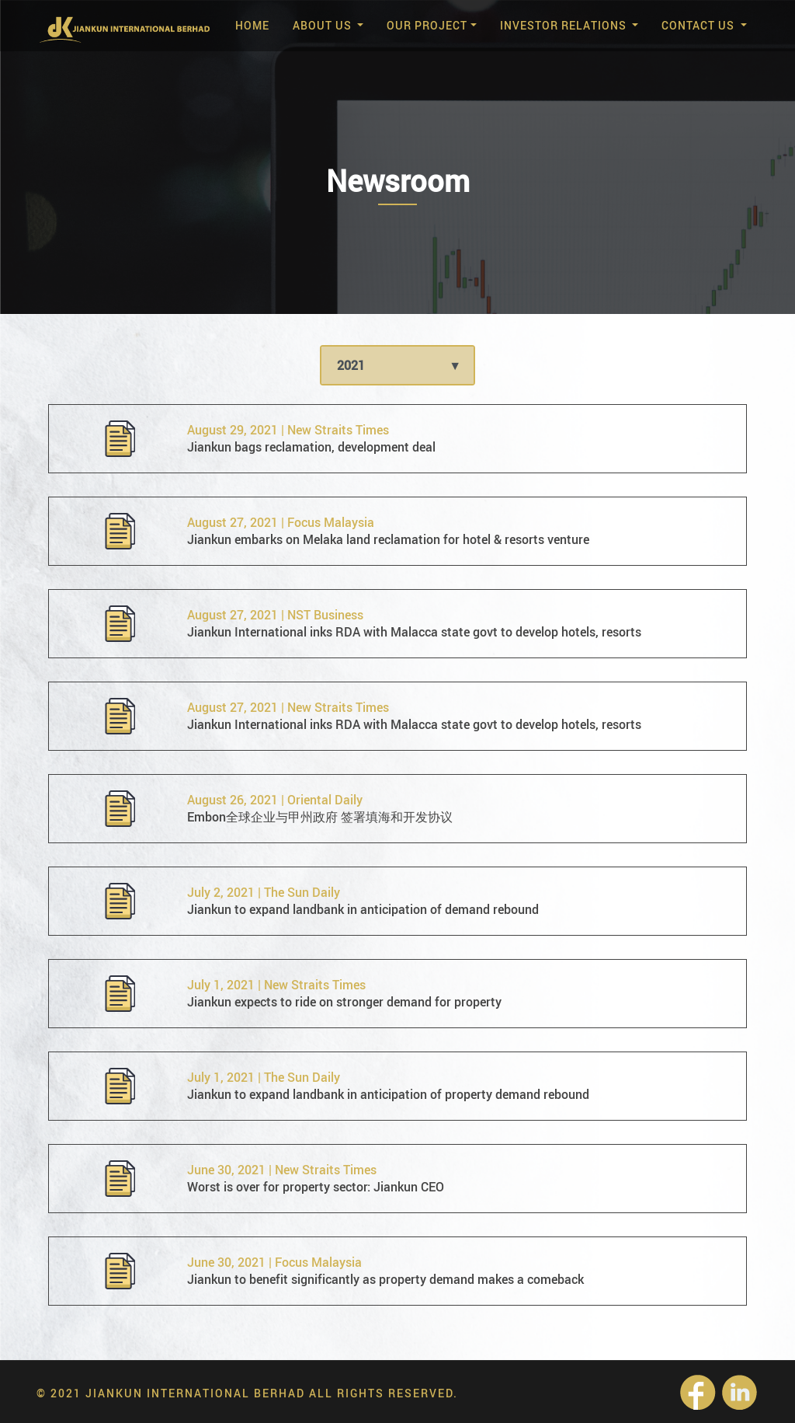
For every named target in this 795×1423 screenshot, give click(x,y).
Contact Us (699, 25)
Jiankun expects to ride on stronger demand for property (344, 1001)
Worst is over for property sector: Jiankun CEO (315, 1186)
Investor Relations (565, 25)
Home (252, 25)
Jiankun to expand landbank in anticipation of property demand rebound (388, 1094)
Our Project (427, 25)
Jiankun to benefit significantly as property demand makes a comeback (385, 1279)
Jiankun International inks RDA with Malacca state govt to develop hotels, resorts (414, 631)
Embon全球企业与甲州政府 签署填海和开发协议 (320, 816)
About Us (324, 25)
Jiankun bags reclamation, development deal (311, 446)
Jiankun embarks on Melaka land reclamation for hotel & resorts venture (388, 539)
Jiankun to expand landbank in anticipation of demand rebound (363, 909)
